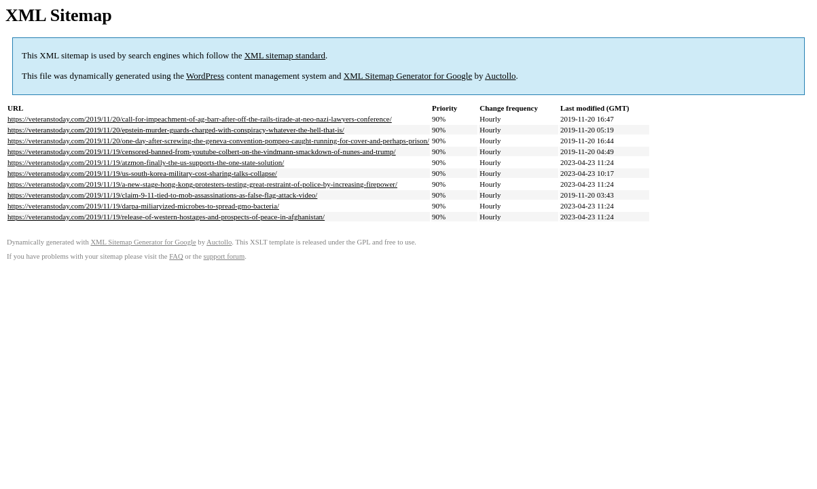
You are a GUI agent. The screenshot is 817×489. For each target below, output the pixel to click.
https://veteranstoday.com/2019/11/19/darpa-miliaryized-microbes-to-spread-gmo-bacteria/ (143, 206)
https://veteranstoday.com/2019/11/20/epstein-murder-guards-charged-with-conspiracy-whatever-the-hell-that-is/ (175, 130)
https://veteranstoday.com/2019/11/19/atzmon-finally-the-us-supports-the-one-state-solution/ (145, 162)
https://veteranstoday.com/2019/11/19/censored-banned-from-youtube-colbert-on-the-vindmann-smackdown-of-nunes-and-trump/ (201, 151)
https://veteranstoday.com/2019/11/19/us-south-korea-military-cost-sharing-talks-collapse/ (142, 173)
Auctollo (500, 76)
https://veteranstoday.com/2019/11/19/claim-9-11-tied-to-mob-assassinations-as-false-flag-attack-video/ (162, 195)
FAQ (176, 256)
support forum (224, 256)
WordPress (205, 76)
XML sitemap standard (284, 55)
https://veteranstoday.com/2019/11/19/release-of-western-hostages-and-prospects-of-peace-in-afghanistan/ (166, 217)
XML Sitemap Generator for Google (408, 76)
